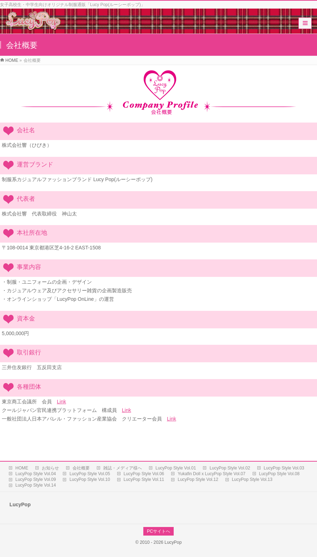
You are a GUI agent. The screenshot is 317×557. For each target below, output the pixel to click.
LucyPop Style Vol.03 (284, 468)
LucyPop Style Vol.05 (89, 473)
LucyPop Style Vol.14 (35, 485)
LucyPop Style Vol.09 (35, 479)
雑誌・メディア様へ (122, 468)
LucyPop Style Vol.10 (89, 479)
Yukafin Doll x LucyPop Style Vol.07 (211, 473)
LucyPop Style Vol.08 (279, 473)
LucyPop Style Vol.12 (198, 479)
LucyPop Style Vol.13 (252, 479)
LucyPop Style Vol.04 (35, 473)
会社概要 (81, 468)
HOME (21, 468)
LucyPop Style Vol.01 (175, 468)
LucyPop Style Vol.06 (144, 473)
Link (61, 401)
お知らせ (50, 468)
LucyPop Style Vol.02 (229, 468)
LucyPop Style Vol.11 (144, 479)
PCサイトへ (158, 531)
